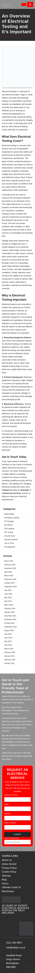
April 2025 (8, 572)
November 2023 (10, 619)
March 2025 (8, 576)
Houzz (5, 883)
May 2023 (8, 641)
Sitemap (6, 875)
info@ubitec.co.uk (15, 947)
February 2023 (9, 652)
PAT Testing (8, 532)
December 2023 (10, 616)
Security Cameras (11, 540)
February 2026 (9, 565)
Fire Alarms (8, 525)
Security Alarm (9, 536)
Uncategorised (9, 547)
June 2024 (8, 594)
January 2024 (9, 612)
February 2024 (9, 608)
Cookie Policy (9, 871)
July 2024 (7, 590)
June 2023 (8, 638)
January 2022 (9, 663)
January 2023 (9, 656)
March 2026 (8, 561)
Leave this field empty (11, 838)
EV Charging (9, 521)
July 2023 (7, 634)
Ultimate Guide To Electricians (11, 889)
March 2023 (8, 649)
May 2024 (8, 597)
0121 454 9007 (14, 942)
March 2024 (8, 605)
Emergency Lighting (11, 518)
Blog (4, 879)
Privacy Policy (9, 868)
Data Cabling (9, 514)
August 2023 (9, 630)
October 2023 (9, 623)
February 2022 (9, 660)
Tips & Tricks (9, 543)
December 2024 (10, 579)
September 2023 (10, 627)
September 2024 (10, 587)
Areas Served (9, 864)
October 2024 (9, 583)
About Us (7, 860)
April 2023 (8, 645)
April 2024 (8, 601)
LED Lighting (9, 529)
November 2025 (10, 568)
